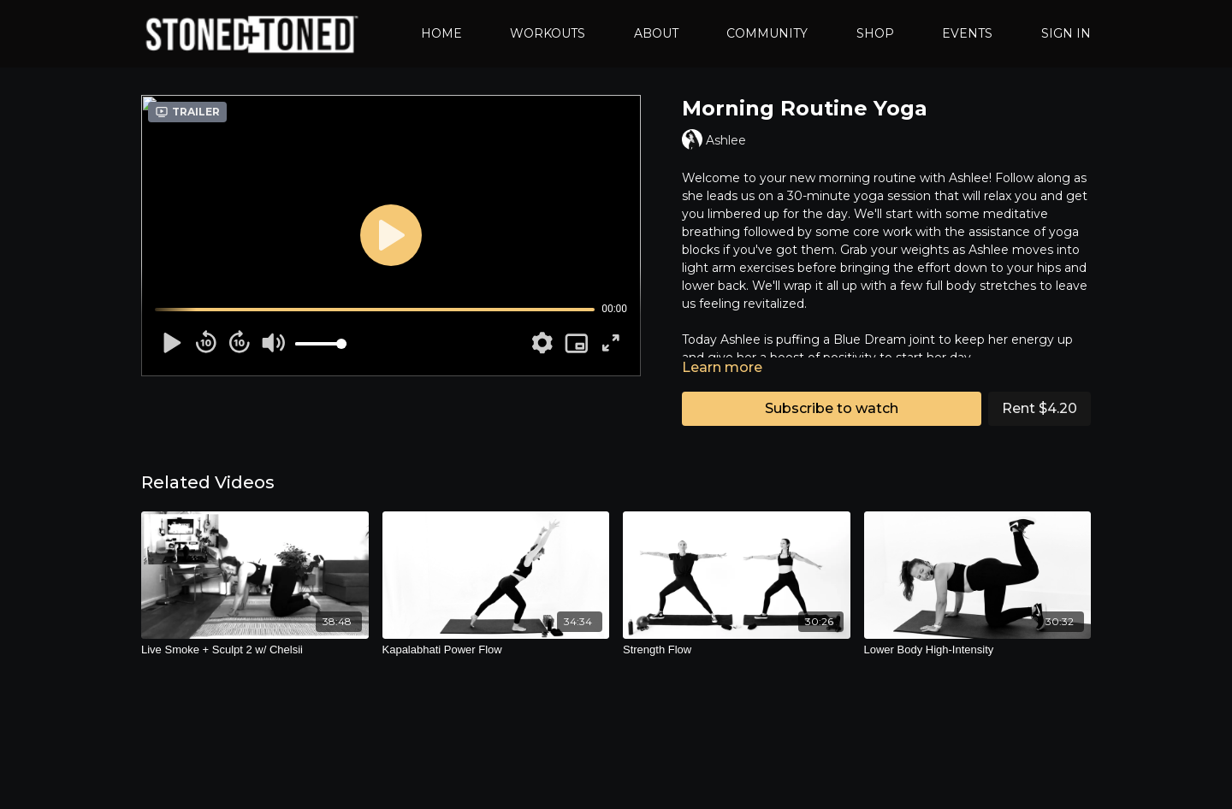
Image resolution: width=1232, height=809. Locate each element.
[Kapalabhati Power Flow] (496, 649)
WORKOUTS (547, 33)
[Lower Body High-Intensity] (978, 649)
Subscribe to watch (831, 408)
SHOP (875, 33)
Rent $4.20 (1039, 408)
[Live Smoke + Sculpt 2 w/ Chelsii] (255, 649)
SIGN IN (1066, 33)
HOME (441, 33)
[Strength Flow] (736, 649)
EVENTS (967, 33)
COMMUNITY (767, 33)
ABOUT (656, 33)
